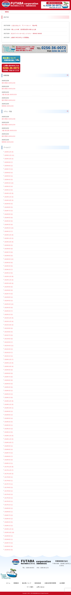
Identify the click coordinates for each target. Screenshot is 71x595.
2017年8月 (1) (8, 480)
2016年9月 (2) (8, 508)
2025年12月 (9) (8, 152)
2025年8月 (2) (8, 165)
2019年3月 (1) (8, 425)
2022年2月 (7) (8, 311)
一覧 (67, 75)
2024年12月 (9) (8, 193)
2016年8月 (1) (8, 511)
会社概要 (62, 583)
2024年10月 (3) (8, 200)
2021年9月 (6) (8, 328)
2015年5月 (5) (8, 549)
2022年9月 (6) (8, 287)
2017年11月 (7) (8, 470)
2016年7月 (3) (8, 515)
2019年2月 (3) (8, 428)
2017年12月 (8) (8, 466)
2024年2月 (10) (8, 228)
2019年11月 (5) (8, 404)
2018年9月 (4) (8, 446)
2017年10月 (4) (8, 473)
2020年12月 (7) (8, 359)
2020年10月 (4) (8, 366)
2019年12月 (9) (8, 401)
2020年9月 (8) (8, 370)
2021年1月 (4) (8, 356)
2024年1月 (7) (8, 231)
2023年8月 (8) (8, 248)
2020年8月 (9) (8, 373)
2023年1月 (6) (8, 273)
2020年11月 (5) (8, 363)
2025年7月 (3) (8, 169)
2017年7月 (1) (8, 484)
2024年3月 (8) (8, 224)
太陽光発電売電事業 (50, 583)
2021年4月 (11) (8, 345)
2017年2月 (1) (8, 501)
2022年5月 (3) (8, 300)
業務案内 (16, 583)
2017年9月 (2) (8, 477)
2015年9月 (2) (8, 536)
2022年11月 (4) (8, 280)
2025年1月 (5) (8, 190)
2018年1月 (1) (8, 463)
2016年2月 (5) (8, 522)
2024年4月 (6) (8, 221)
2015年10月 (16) (9, 532)
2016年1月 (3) (8, 525)
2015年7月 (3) (8, 543)
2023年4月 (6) (8, 262)
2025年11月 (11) (9, 155)
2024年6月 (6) (8, 214)
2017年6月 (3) (8, 487)
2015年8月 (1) (8, 539)
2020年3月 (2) (8, 390)
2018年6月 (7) (8, 456)
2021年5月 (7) (8, 342)
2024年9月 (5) (8, 203)
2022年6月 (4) (8, 297)
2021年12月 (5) (8, 318)
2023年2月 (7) (8, 269)
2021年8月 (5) (8, 332)
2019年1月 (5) (8, 432)
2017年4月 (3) (8, 494)
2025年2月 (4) (8, 186)
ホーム (8, 583)
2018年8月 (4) (8, 449)
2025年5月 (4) (8, 176)
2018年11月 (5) (8, 439)
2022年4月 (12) (8, 304)
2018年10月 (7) (8, 442)
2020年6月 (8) (8, 380)
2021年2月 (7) (8, 352)
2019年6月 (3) (8, 415)
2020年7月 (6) (8, 377)
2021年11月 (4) (8, 321)
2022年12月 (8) (8, 276)
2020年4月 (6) (8, 387)
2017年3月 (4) (8, 498)
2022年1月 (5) (8, 314)
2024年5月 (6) (8, 217)
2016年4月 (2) (8, 518)
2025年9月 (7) (8, 162)
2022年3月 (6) (8, 307)
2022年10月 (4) (8, 283)
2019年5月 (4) (8, 418)
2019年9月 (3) (8, 411)
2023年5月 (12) (8, 259)
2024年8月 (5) (8, 207)
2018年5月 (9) (8, 460)
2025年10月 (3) (8, 158)
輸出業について (26, 583)
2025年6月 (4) (8, 172)
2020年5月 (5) (8, 383)
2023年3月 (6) (8, 266)
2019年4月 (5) (8, 421)
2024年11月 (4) (8, 197)
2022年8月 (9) (8, 290)
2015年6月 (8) (8, 546)
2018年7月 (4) (8, 453)
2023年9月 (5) (8, 245)
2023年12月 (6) (8, 235)
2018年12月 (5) (8, 435)
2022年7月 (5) (8, 293)
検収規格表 (38, 583)
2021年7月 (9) (8, 335)
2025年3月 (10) (8, 183)
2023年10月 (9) (8, 242)
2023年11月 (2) (8, 238)
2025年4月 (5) (8, 179)
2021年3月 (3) (8, 349)
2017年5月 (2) (8, 491)
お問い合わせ (40, 587)
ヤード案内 (30, 587)
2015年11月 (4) (8, 529)
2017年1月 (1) (8, 505)
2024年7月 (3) (8, 210)
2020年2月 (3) (8, 394)
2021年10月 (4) (8, 325)
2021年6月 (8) (8, 338)
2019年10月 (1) (8, 408)
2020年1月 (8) (8, 397)
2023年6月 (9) (8, 255)
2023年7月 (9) (8, 252)
